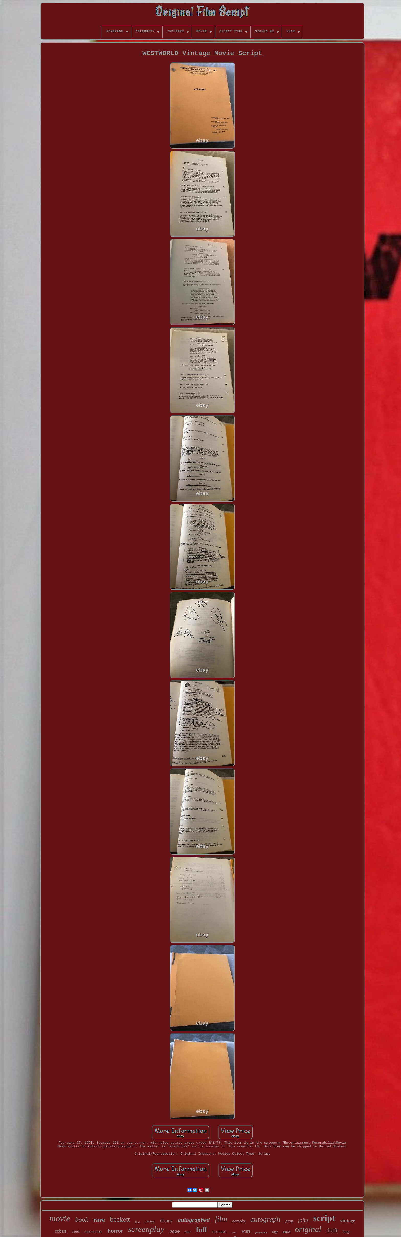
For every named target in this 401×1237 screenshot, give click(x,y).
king (346, 1232)
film (221, 1218)
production (261, 1232)
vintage (347, 1220)
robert (60, 1231)
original (308, 1229)
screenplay (146, 1229)
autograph (265, 1219)
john (303, 1220)
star (188, 1232)
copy (275, 1232)
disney (166, 1220)
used (75, 1231)
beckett (120, 1219)
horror (115, 1231)
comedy (238, 1221)
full (201, 1229)
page (174, 1231)
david (286, 1232)
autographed (194, 1220)
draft (331, 1230)
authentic (93, 1232)
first (137, 1221)
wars (246, 1231)
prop (289, 1221)
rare (99, 1219)
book (81, 1219)
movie (59, 1218)
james (150, 1221)
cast (234, 1232)
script (324, 1218)
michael (219, 1232)
